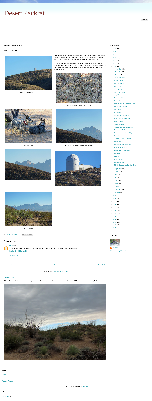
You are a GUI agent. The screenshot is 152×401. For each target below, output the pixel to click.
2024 (115, 55)
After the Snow (119, 83)
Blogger (85, 386)
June (116, 177)
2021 (115, 63)
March (117, 186)
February (118, 189)
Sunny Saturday (119, 77)
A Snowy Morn (119, 89)
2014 (115, 210)
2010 (115, 222)
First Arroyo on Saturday (122, 118)
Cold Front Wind (119, 92)
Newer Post (9, 265)
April (116, 183)
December (118, 69)
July (116, 174)
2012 (115, 216)
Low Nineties (118, 159)
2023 (115, 58)
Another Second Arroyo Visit (123, 127)
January (117, 192)
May (116, 180)
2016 (115, 204)
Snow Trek (117, 86)
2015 (115, 207)
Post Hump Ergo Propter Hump (124, 104)
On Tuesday (118, 109)
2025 (115, 52)
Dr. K (11, 245)
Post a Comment (12, 255)
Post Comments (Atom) (60, 271)
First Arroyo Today (120, 130)
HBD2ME (117, 156)
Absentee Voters (119, 124)
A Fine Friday (118, 80)
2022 (115, 60)
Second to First (119, 98)
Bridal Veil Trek (119, 141)
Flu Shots (117, 112)
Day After (117, 153)
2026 (115, 49)
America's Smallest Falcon (123, 150)
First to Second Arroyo (121, 101)
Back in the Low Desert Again (124, 133)
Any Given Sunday (120, 95)
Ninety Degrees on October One (125, 165)
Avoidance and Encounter (122, 139)
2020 (115, 66)
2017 (115, 201)
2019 (115, 196)
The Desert (5, 396)
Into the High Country (121, 147)
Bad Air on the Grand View (123, 144)
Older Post (101, 265)
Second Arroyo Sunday (122, 115)
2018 (115, 199)
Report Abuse (7, 381)
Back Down (118, 136)
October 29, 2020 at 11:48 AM (19, 251)
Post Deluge (9, 277)
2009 (115, 225)
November (118, 72)
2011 (115, 219)
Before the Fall (119, 162)
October (117, 75)
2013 (115, 213)
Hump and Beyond (120, 106)
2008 (115, 228)
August (117, 171)
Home (56, 265)
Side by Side (118, 121)
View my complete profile (118, 251)
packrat (115, 248)
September (118, 169)
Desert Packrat (24, 13)
